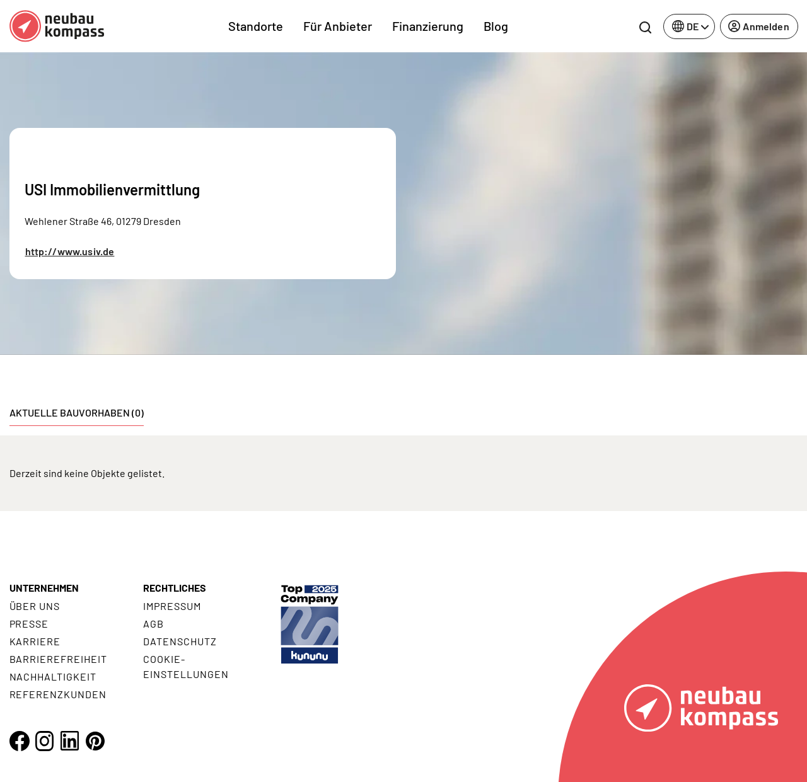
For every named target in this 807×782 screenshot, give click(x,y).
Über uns (35, 606)
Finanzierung (427, 25)
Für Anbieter (337, 25)
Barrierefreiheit (58, 659)
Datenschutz (180, 641)
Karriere (35, 641)
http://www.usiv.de (70, 251)
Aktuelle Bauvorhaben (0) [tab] (76, 412)
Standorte (255, 25)
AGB (153, 624)
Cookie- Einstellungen (185, 666)
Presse (29, 624)
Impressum (172, 606)
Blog (496, 25)
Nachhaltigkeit (52, 676)
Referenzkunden (58, 694)
